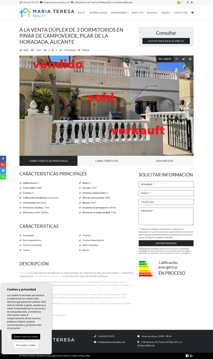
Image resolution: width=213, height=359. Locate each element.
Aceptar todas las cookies (26, 336)
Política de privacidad (184, 232)
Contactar (181, 12)
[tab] (76, 174)
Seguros (152, 12)
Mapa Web (85, 355)
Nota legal (51, 355)
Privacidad (63, 355)
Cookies (74, 355)
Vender (165, 12)
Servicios (137, 12)
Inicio (81, 12)
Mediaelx (40, 355)
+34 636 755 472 (29, 2)
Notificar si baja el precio (166, 40)
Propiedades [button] (118, 12)
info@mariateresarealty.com (56, 2)
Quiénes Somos (98, 12)
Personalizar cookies (26, 345)
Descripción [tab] (164, 160)
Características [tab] (106, 160)
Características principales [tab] (48, 160)
